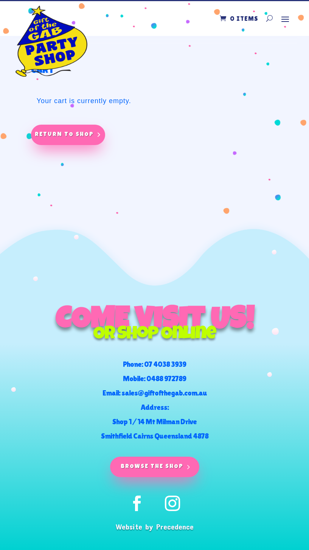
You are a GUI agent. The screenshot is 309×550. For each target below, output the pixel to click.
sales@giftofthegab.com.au (164, 393)
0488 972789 (166, 378)
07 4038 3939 (165, 364)
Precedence (175, 526)
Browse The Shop (152, 467)
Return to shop (64, 135)
